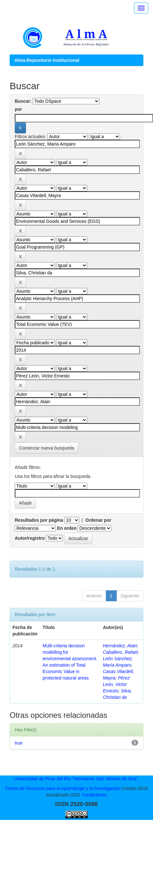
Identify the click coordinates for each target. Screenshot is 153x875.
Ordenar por (98, 520)
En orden (67, 528)
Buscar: (23, 101)
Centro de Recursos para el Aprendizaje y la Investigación (63, 788)
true (18, 743)
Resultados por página (39, 520)
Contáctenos (94, 794)
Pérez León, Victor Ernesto (116, 684)
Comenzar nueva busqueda (46, 448)
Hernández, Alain (120, 645)
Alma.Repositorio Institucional (46, 60)
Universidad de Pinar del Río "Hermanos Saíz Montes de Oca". (76, 778)
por (18, 109)
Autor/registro (30, 538)
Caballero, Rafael (120, 652)
